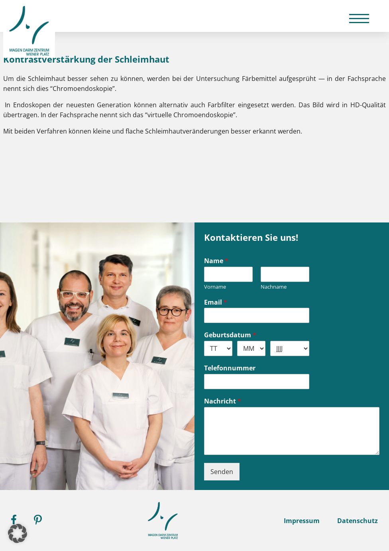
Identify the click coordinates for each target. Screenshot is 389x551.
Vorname (215, 286)
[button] (17, 533)
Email (215, 302)
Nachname (274, 286)
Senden (221, 471)
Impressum (302, 520)
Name (216, 261)
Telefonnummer (229, 368)
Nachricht (222, 401)
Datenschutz (357, 520)
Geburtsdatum (230, 335)
